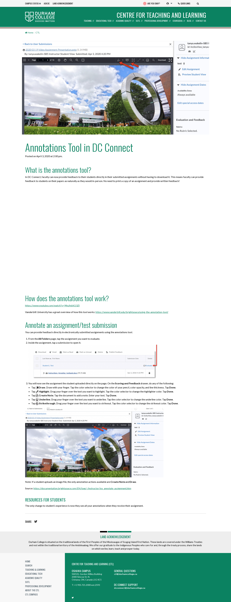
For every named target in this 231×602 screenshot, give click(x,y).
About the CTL (32, 590)
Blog (189, 21)
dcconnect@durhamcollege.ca (129, 588)
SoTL (138, 21)
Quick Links (184, 3)
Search (28, 565)
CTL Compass (31, 594)
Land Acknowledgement (63, 3)
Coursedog (177, 21)
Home (27, 561)
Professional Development (156, 21)
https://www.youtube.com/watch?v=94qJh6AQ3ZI (52, 305)
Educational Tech (103, 21)
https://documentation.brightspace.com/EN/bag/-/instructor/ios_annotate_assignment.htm (82, 488)
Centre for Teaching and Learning (161, 15)
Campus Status (32, 3)
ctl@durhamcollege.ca (125, 574)
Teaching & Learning (35, 569)
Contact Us (201, 21)
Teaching (88, 21)
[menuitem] (151, 3)
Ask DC (47, 3)
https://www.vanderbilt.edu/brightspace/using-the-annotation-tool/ (132, 312)
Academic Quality (123, 21)
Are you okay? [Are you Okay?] (151, 4)
